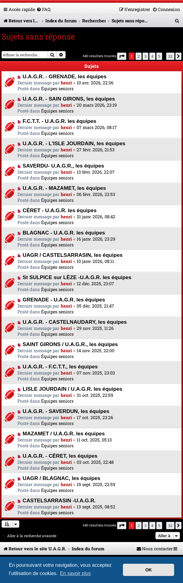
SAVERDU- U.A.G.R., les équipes (63, 166)
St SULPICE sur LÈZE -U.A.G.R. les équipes (77, 277)
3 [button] (145, 56)
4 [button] (152, 56)
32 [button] (170, 56)
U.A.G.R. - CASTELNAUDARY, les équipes (75, 322)
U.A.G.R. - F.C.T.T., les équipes (60, 366)
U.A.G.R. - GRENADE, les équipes (65, 76)
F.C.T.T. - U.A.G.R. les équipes (59, 121)
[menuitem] (43, 9)
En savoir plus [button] (75, 573)
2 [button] (138, 56)
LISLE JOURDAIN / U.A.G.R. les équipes (72, 389)
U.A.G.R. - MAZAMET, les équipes (64, 188)
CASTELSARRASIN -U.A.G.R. (59, 500)
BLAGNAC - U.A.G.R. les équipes (64, 233)
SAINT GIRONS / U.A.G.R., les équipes (70, 344)
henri (66, 83)
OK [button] (148, 569)
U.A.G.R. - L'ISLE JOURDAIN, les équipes (74, 143)
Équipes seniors (57, 88)
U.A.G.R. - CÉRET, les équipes (60, 456)
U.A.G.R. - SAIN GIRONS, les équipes (69, 99)
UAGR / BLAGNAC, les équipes (62, 478)
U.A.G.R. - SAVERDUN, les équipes (66, 411)
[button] (121, 56)
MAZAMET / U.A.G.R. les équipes (64, 433)
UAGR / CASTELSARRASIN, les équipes (73, 255)
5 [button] (159, 56)
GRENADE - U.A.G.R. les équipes (64, 300)
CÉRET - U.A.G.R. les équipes (60, 210)
